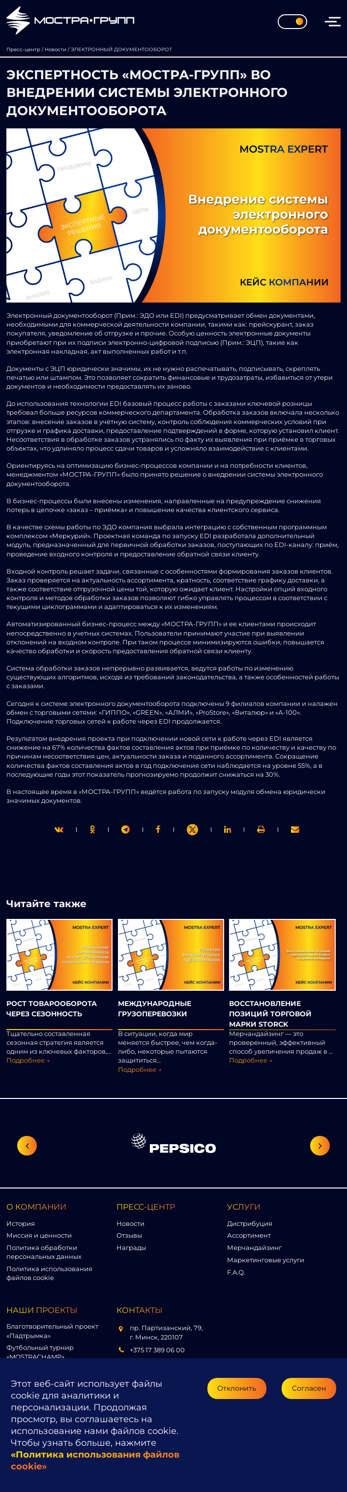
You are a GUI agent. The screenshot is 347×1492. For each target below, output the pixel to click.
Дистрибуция (249, 1223)
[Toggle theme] (292, 21)
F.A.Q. (236, 1272)
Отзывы (129, 1235)
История (20, 1223)
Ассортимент (249, 1235)
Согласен (309, 1388)
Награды (131, 1247)
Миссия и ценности (39, 1235)
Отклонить (236, 1388)
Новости (130, 1223)
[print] (158, 830)
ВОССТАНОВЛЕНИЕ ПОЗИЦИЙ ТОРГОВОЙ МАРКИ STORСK (270, 1014)
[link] (192, 829)
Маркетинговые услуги (265, 1260)
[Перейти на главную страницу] (70, 21)
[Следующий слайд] (320, 1146)
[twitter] (59, 830)
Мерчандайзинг (254, 1247)
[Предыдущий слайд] (27, 1146)
